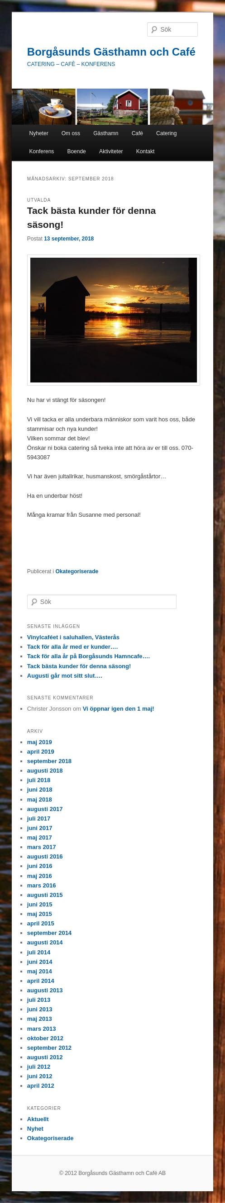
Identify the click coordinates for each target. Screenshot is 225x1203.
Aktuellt (38, 1119)
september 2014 (49, 932)
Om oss (71, 133)
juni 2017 (40, 828)
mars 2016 (41, 885)
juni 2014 (40, 961)
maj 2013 (39, 1018)
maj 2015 (39, 914)
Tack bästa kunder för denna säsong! (79, 666)
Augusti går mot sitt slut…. (64, 675)
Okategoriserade (77, 571)
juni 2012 (40, 1076)
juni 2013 (40, 1009)
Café (137, 133)
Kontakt (145, 151)
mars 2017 (41, 847)
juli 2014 (38, 952)
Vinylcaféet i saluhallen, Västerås (73, 637)
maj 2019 (39, 742)
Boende (76, 151)
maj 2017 (39, 837)
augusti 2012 (45, 1057)
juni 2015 (40, 904)
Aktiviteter (111, 151)
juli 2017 (38, 818)
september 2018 (49, 761)
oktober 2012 (45, 1038)
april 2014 (40, 980)
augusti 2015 (45, 895)
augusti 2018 (45, 770)
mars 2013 (41, 1028)
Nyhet (35, 1128)
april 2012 (40, 1085)
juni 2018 (40, 789)
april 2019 (40, 751)
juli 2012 (38, 1066)
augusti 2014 (45, 942)
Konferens (41, 151)
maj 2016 (39, 876)
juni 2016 (40, 866)
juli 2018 (38, 780)
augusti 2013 (45, 990)
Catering (166, 133)
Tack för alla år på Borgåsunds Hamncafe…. (88, 656)
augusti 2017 (45, 809)
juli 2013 (38, 999)
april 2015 (40, 923)
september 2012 (49, 1047)
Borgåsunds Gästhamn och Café (111, 52)
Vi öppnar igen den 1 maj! (118, 708)
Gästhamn (105, 133)
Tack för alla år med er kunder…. (72, 646)
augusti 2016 (45, 856)
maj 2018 (39, 799)
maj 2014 (39, 971)
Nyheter (38, 133)
